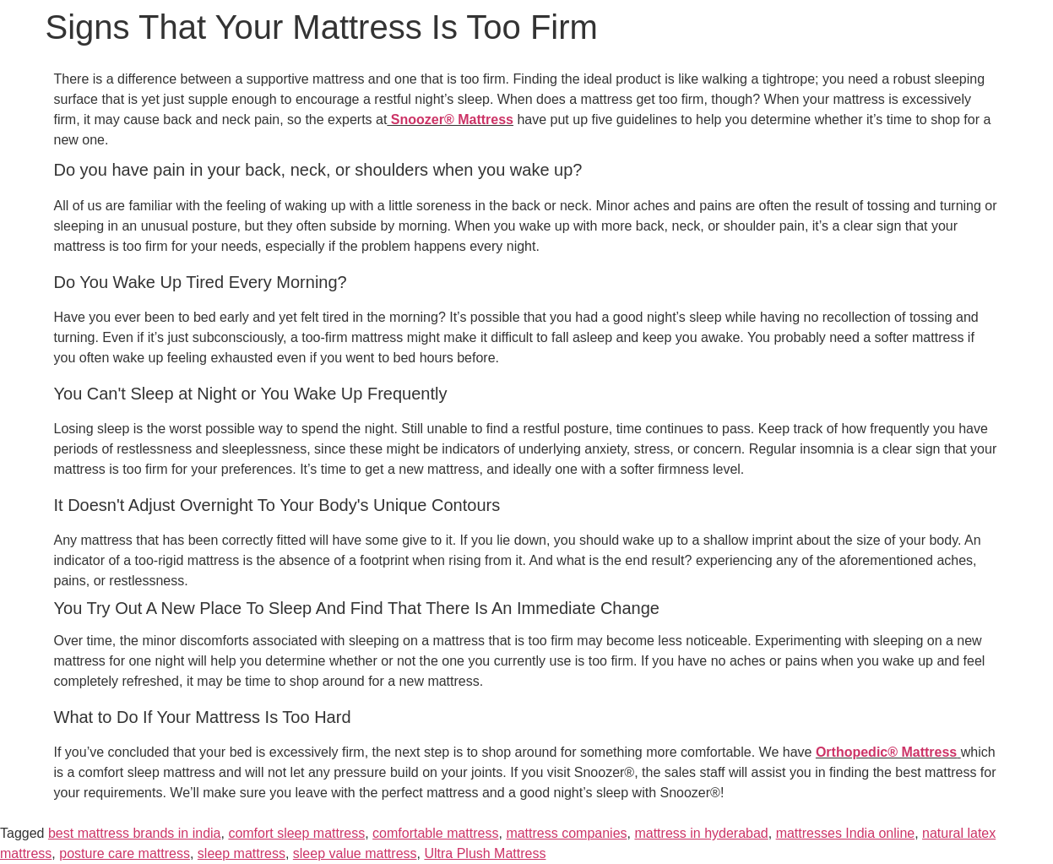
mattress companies (566, 833)
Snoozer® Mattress (450, 119)
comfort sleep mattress (296, 833)
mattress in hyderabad (701, 833)
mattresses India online (845, 833)
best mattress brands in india (134, 833)
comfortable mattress (435, 833)
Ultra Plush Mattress (484, 853)
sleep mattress (241, 853)
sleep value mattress (355, 853)
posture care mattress (124, 853)
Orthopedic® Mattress (886, 752)
